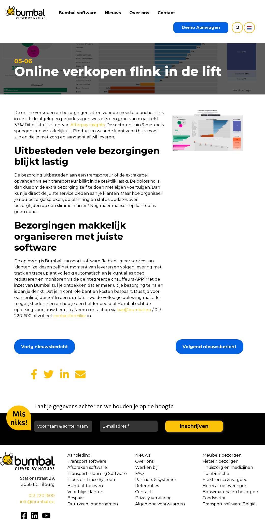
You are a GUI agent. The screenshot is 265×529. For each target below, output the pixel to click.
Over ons (139, 12)
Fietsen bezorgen (221, 461)
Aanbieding (79, 455)
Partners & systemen (156, 479)
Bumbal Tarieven (85, 485)
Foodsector (214, 497)
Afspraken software (87, 467)
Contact (166, 12)
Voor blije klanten (85, 491)
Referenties (147, 485)
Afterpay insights (88, 124)
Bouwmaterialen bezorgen (230, 491)
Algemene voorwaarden (160, 504)
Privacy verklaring (153, 497)
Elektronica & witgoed (225, 479)
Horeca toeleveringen (225, 485)
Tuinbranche (216, 473)
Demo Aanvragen (201, 27)
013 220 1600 (42, 495)
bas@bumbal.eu (134, 309)
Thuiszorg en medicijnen (228, 467)
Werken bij (146, 467)
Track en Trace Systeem (91, 479)
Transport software (86, 461)
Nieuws (113, 12)
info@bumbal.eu (37, 501)
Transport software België (229, 504)
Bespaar (75, 497)
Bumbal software (78, 12)
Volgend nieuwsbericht (209, 346)
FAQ (139, 473)
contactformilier (69, 315)
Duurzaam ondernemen (92, 504)
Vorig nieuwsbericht (44, 346)
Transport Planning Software (97, 473)
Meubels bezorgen (222, 455)
